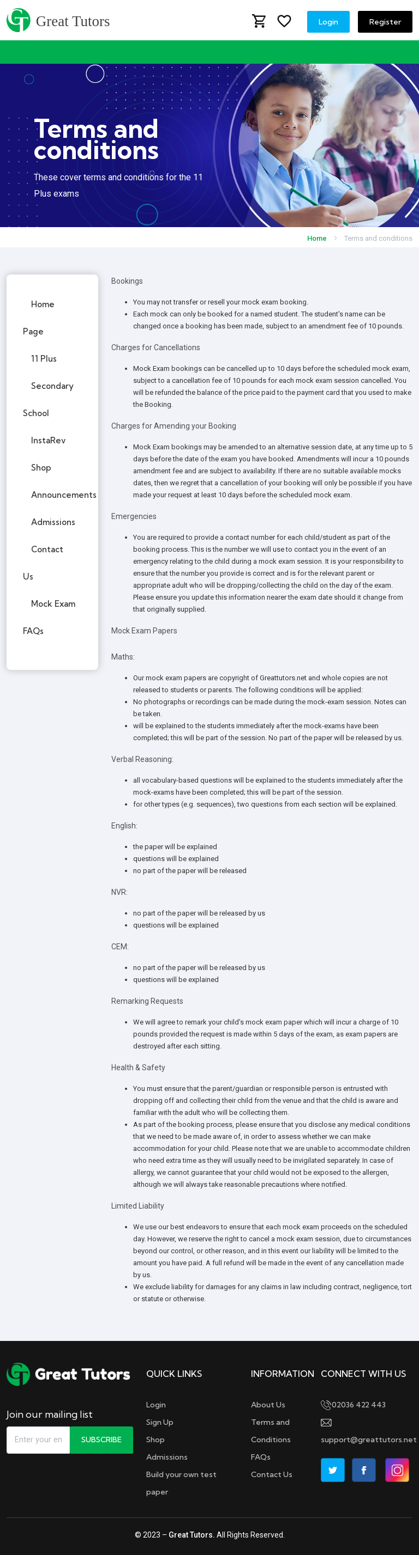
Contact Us (271, 1474)
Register (385, 22)
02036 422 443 (353, 1405)
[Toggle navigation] (16, 52)
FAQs (261, 1457)
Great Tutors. (192, 1534)
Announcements (64, 495)
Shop (41, 467)
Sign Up (159, 1422)
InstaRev (48, 440)
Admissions (53, 522)
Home (317, 238)
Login (328, 22)
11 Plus (44, 358)
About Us (268, 1405)
